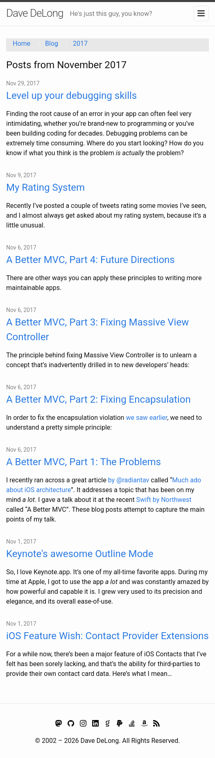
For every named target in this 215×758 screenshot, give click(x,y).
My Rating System (45, 187)
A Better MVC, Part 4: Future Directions (90, 259)
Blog (51, 43)
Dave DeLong (34, 13)
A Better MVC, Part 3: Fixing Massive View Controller (97, 330)
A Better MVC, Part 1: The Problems (83, 462)
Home (21, 43)
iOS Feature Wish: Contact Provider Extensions (107, 636)
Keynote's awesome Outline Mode (79, 554)
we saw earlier (146, 417)
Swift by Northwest (164, 500)
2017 (80, 43)
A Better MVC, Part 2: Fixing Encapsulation (98, 399)
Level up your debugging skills (71, 95)
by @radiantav (128, 480)
